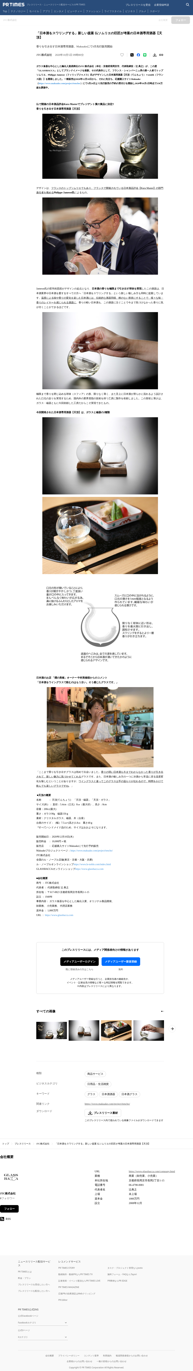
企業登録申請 (161, 4)
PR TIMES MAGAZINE (68, 1287)
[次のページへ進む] (172, 1028)
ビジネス (130, 11)
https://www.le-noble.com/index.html (92, 864)
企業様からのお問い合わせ (79, 1361)
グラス (91, 1094)
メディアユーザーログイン (80, 961)
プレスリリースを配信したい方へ (34, 1290)
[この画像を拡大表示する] (51, 1030)
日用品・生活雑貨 (98, 1084)
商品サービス (95, 1073)
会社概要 (49, 1355)
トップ (5, 1143)
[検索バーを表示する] (187, 4)
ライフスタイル (113, 11)
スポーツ (155, 11)
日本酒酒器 (108, 1094)
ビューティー (74, 11)
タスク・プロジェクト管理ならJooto (124, 1267)
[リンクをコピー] (161, 55)
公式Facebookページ (28, 1315)
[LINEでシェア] (145, 55)
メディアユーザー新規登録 (121, 961)
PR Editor (63, 1299)
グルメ (142, 11)
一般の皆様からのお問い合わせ (111, 1361)
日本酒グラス (129, 1094)
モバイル (34, 11)
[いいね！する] (122, 55)
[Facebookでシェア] (138, 55)
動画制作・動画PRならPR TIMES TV (75, 1274)
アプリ (46, 11)
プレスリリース (23, 1143)
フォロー (9, 1208)
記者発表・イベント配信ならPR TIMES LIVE (79, 1280)
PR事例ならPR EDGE (117, 1280)
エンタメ (59, 11)
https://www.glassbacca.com (89, 869)
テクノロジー (18, 11)
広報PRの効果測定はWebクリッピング (76, 1293)
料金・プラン (24, 1278)
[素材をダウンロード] (155, 55)
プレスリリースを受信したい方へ (34, 1284)
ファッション (93, 11)
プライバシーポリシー (69, 1355)
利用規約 (107, 1355)
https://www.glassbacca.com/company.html (152, 1171)
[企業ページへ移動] (11, 1178)
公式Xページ (24, 1330)
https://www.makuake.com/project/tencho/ (59, 83)
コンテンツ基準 (91, 1355)
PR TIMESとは (25, 1271)
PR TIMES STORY (66, 1267)
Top (5, 11)
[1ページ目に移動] (161, 1011)
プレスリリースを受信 (138, 4)
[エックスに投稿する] (132, 55)
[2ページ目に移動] (163, 1011)
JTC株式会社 (42, 1143)
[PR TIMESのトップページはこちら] (44, 4)
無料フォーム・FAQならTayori (122, 1274)
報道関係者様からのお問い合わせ (132, 1355)
